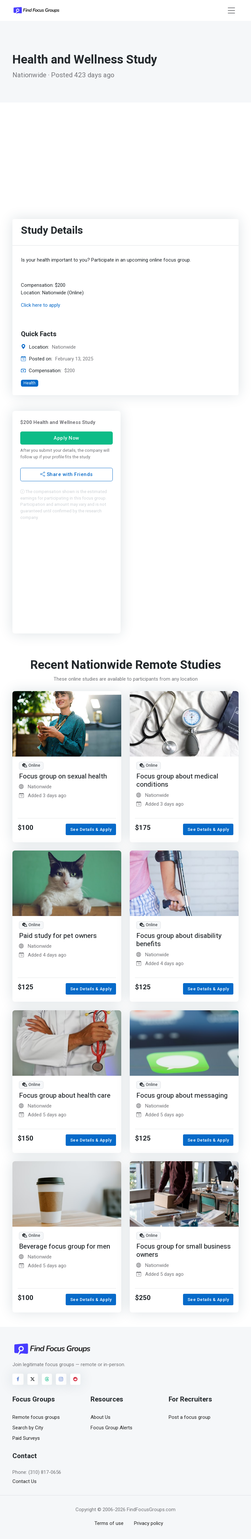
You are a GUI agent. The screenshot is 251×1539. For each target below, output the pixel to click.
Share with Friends (66, 474)
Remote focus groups (36, 1417)
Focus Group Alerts (111, 1428)
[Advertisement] (125, 151)
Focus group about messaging (182, 1095)
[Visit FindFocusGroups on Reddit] (75, 1379)
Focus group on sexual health (63, 776)
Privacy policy (148, 1523)
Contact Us (24, 1481)
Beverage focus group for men (64, 1246)
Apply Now (66, 438)
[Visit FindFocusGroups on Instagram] (61, 1379)
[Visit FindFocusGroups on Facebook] (18, 1379)
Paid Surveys (26, 1438)
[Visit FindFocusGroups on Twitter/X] (32, 1379)
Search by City (27, 1428)
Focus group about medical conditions (177, 780)
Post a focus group (189, 1417)
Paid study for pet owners (58, 936)
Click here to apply (40, 305)
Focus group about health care (64, 1095)
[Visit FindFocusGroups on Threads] (47, 1379)
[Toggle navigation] (231, 10)
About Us (100, 1417)
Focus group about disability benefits (179, 940)
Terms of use (109, 1523)
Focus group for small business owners (183, 1250)
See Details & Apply (91, 829)
